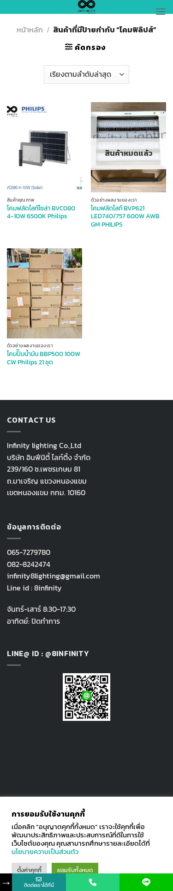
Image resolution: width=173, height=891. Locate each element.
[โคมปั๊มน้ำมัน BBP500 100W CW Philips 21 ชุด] (44, 293)
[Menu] (160, 11)
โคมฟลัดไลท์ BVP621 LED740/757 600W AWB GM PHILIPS (125, 216)
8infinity (48, 587)
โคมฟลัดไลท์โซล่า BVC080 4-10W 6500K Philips (41, 212)
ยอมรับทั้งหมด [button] (75, 870)
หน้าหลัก (30, 29)
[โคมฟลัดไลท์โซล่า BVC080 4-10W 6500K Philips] (44, 147)
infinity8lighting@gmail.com (53, 575)
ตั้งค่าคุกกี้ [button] (29, 870)
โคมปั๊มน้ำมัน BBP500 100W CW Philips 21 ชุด (43, 358)
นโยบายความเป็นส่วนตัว (45, 852)
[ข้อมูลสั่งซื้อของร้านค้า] (86, 74)
